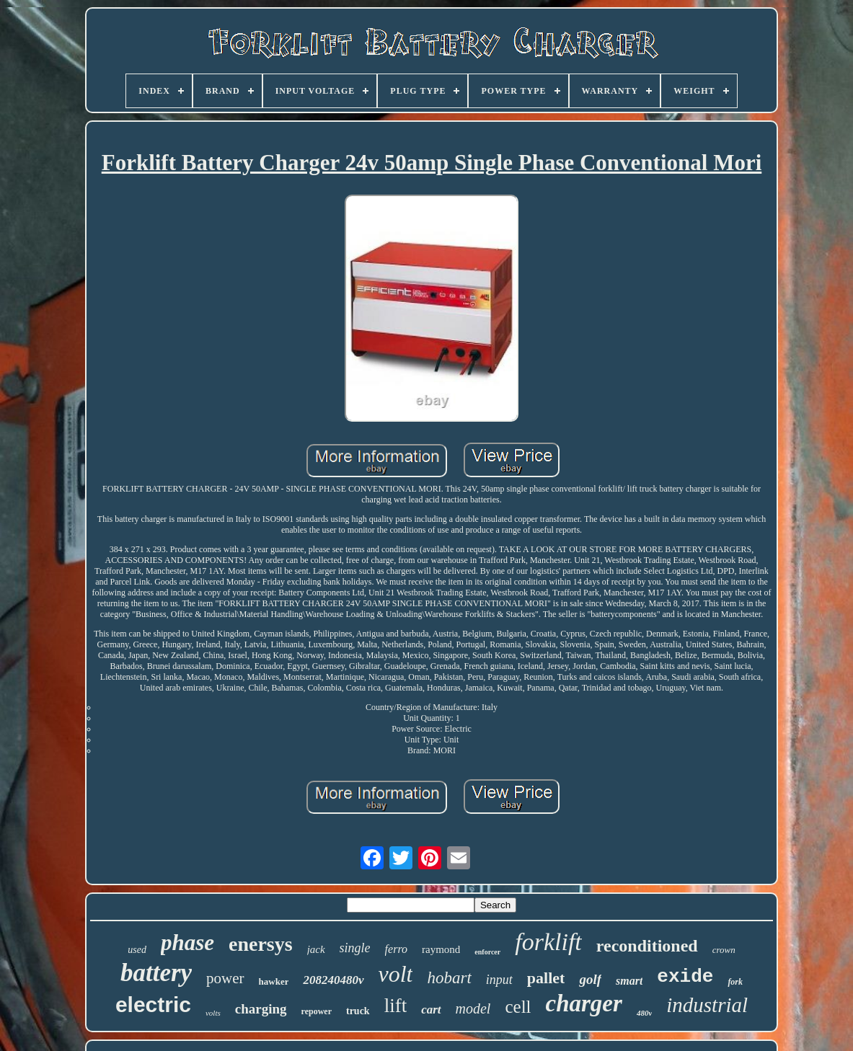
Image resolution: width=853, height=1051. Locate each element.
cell (518, 1006)
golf (590, 979)
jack (316, 949)
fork (735, 982)
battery (156, 973)
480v (644, 1012)
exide (685, 977)
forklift (548, 941)
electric (153, 1004)
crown (723, 949)
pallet (546, 978)
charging (261, 1008)
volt (396, 974)
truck (358, 1011)
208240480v (333, 980)
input (499, 979)
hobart (449, 978)
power (225, 978)
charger (584, 1003)
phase (187, 942)
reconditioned (647, 945)
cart (431, 1009)
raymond (441, 949)
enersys (261, 944)
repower (316, 1011)
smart (629, 981)
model (473, 1008)
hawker (274, 981)
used (137, 949)
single (355, 948)
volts (213, 1012)
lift (395, 1005)
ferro (396, 949)
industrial (707, 1004)
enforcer (487, 952)
